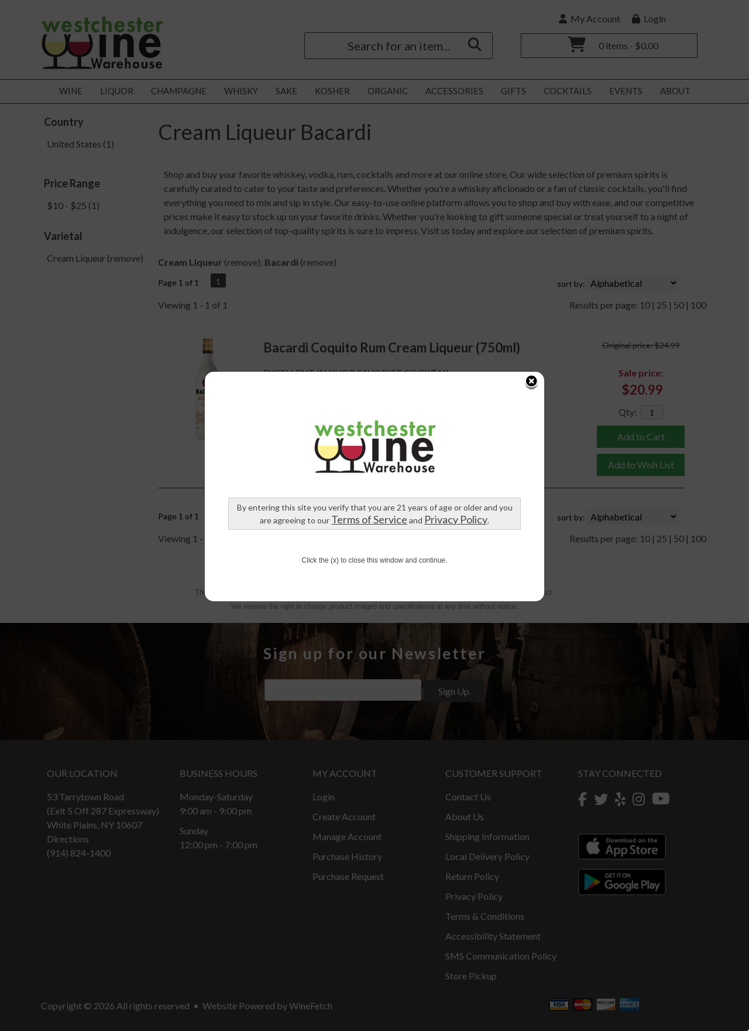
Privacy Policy (455, 398)
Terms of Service (369, 398)
